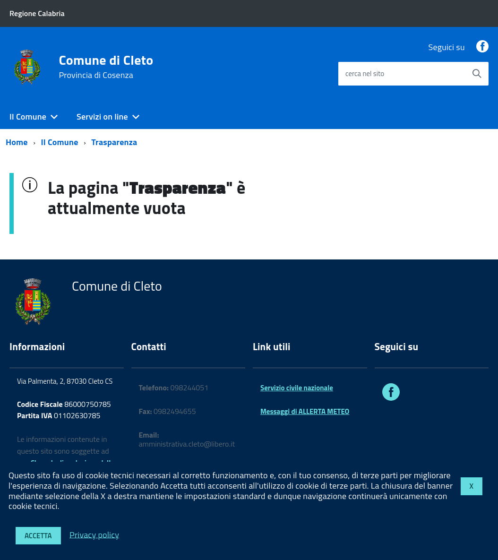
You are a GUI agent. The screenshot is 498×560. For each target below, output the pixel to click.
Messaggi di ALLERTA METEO (304, 411)
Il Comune (27, 116)
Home (17, 142)
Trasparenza (114, 142)
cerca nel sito (364, 73)
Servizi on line (102, 116)
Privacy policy (94, 534)
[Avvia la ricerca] (477, 74)
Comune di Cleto (106, 66)
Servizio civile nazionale (296, 387)
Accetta (38, 535)
